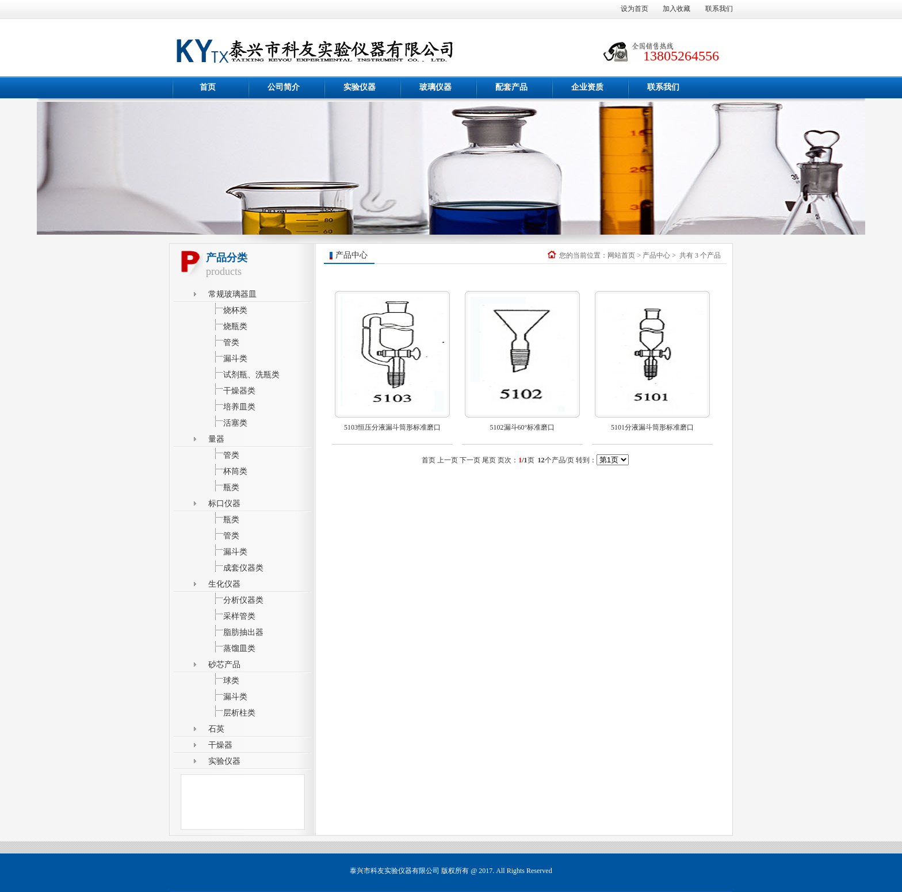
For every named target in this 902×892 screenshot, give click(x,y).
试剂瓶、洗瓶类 (244, 373)
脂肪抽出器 (235, 631)
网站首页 (621, 255)
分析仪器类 (235, 598)
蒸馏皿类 (231, 647)
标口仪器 (224, 503)
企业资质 (587, 87)
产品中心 (656, 255)
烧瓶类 (227, 325)
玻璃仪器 (435, 87)
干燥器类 (231, 389)
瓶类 (223, 486)
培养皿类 (231, 405)
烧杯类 (227, 309)
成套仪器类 (235, 566)
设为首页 (634, 9)
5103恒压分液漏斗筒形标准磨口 (392, 427)
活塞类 (227, 421)
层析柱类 (231, 711)
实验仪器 (359, 87)
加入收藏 (676, 9)
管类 (223, 341)
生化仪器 (224, 584)
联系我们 (719, 9)
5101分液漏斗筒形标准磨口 (652, 427)
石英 (216, 729)
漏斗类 (227, 357)
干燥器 (220, 745)
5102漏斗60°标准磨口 (522, 427)
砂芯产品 (224, 664)
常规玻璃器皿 (232, 294)
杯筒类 (227, 470)
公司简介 (283, 87)
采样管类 (231, 614)
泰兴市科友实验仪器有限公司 (394, 871)
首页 (208, 87)
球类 (223, 679)
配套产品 (511, 87)
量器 (216, 439)
